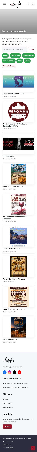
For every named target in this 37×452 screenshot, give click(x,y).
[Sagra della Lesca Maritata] (18, 174)
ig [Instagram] (9, 372)
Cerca (32, 49)
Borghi (5, 55)
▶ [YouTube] (19, 372)
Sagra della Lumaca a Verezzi (14, 309)
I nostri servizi (7, 403)
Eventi (27, 61)
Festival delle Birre (10, 339)
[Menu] (4, 4)
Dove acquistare (8, 61)
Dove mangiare (28, 55)
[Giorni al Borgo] (18, 144)
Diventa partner (8, 407)
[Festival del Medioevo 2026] (18, 81)
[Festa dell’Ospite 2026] (18, 236)
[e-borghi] (15, 4)
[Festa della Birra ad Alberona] (18, 266)
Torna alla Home (9, 66)
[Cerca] (14, 49)
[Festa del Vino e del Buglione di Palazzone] (18, 204)
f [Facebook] (4, 372)
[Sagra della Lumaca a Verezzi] (18, 297)
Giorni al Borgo (8, 156)
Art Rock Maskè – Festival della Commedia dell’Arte (15, 125)
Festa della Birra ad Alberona (14, 279)
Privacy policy (7, 445)
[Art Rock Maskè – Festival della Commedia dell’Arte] (18, 111)
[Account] (28, 4)
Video (20, 61)
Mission (5, 399)
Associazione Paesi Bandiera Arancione (16, 387)
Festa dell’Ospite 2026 (11, 249)
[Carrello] (33, 4)
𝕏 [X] (14, 372)
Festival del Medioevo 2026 (13, 94)
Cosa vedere (15, 55)
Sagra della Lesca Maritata (13, 186)
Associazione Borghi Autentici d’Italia (15, 383)
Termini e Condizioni (8, 442)
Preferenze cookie (8, 447)
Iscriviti (7, 426)
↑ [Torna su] (33, 448)
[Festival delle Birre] (18, 327)
